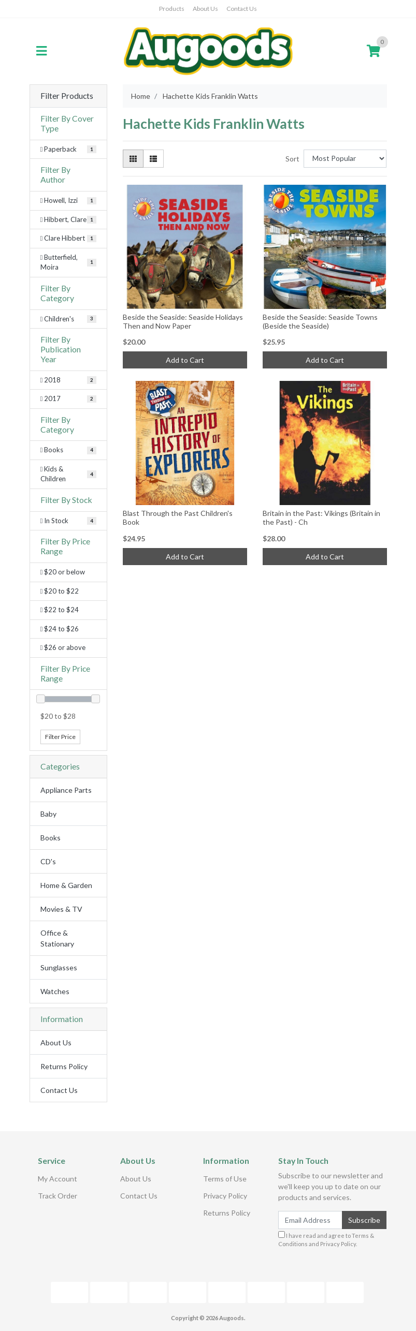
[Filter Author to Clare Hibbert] (68, 238)
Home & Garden (66, 885)
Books (50, 837)
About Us (205, 8)
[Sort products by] (345, 159)
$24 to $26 (59, 629)
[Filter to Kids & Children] (68, 474)
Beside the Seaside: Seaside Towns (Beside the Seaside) (320, 321)
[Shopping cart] (373, 51)
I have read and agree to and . (326, 1239)
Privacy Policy (225, 1195)
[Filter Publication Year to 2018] (68, 380)
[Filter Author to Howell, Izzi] (68, 201)
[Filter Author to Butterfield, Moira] (68, 262)
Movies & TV (61, 909)
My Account (57, 1178)
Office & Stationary (57, 938)
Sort (292, 158)
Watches (54, 991)
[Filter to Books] (68, 450)
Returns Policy (64, 1066)
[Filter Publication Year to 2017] (68, 399)
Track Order (57, 1195)
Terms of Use (225, 1178)
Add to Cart (185, 360)
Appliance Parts (66, 790)
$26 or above (63, 647)
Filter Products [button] (66, 95)
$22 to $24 (59, 609)
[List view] (153, 159)
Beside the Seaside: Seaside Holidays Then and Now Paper (183, 321)
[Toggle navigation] (41, 51)
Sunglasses (58, 967)
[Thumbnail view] (133, 159)
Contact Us (241, 8)
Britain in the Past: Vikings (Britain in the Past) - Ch (321, 517)
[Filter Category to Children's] (68, 319)
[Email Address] (310, 1220)
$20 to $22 (59, 591)
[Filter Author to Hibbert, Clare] (68, 220)
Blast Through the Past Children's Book (178, 517)
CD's (48, 861)
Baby (48, 813)
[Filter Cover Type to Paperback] (68, 149)
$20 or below (62, 572)
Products (171, 8)
